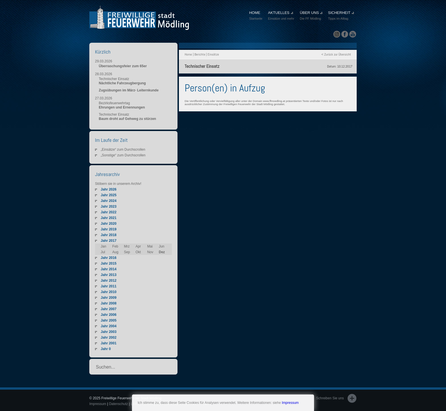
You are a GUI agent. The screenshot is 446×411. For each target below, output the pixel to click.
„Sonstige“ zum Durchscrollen (123, 155)
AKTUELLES (281, 16)
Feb (115, 246)
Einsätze (213, 54)
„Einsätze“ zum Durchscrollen (123, 150)
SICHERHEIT (341, 16)
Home (188, 54)
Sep (127, 252)
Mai (149, 246)
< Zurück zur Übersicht (336, 54)
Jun (161, 246)
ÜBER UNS (311, 16)
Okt (138, 252)
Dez (162, 252)
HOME (255, 16)
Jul (103, 252)
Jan (103, 246)
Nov (150, 252)
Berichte (199, 54)
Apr (138, 246)
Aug (115, 252)
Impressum (290, 403)
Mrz (127, 246)
